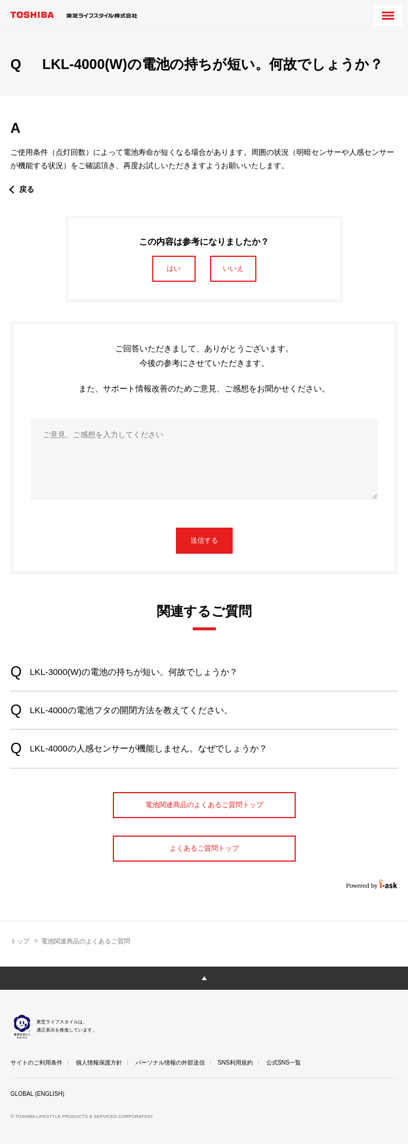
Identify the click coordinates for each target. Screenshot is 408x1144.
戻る (26, 189)
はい (174, 268)
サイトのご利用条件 (36, 1062)
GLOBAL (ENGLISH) (37, 1094)
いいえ (233, 268)
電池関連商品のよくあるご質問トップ (204, 805)
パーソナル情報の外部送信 (170, 1062)
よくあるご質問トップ (204, 848)
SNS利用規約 (235, 1062)
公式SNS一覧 (284, 1062)
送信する (204, 540)
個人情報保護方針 (99, 1062)
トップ (20, 941)
